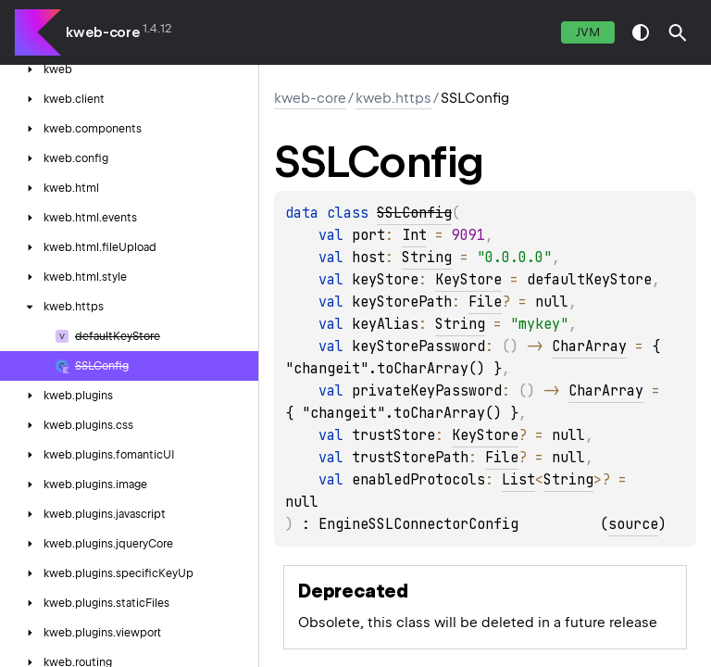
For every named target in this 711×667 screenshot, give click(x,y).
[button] (677, 32)
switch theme (640, 32)
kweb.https (393, 98)
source (633, 524)
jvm (588, 32)
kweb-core (103, 32)
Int (414, 235)
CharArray (589, 346)
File (485, 302)
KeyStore (468, 280)
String (427, 257)
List (518, 480)
